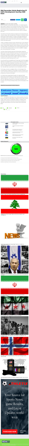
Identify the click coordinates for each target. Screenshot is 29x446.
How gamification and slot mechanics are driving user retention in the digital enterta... (11, 160)
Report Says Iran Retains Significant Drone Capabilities (13, 195)
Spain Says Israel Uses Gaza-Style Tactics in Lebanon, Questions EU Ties (12, 246)
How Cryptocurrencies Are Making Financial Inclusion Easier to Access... (10, 159)
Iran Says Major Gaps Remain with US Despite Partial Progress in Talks (12, 296)
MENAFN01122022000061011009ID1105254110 (10, 86)
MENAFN (3, 25)
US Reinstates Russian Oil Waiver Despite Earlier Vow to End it (14, 378)
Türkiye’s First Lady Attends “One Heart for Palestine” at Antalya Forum (13, 336)
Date (2, 20)
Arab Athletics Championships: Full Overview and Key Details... (8, 163)
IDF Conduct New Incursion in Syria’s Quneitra (11, 316)
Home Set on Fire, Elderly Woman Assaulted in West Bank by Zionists (14, 275)
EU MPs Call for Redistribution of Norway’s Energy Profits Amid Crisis (13, 357)
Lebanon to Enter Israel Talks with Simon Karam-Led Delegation (12, 216)
